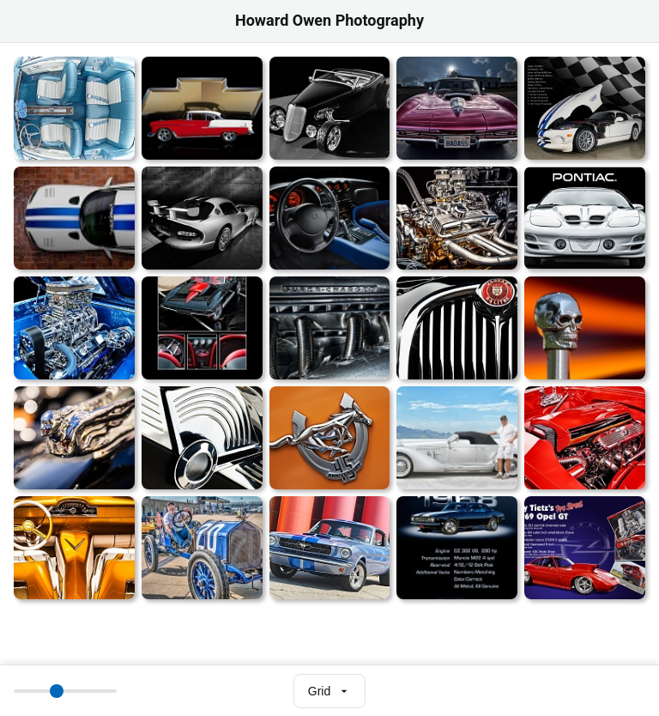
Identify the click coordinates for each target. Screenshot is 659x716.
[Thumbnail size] (65, 691)
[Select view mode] (329, 691)
